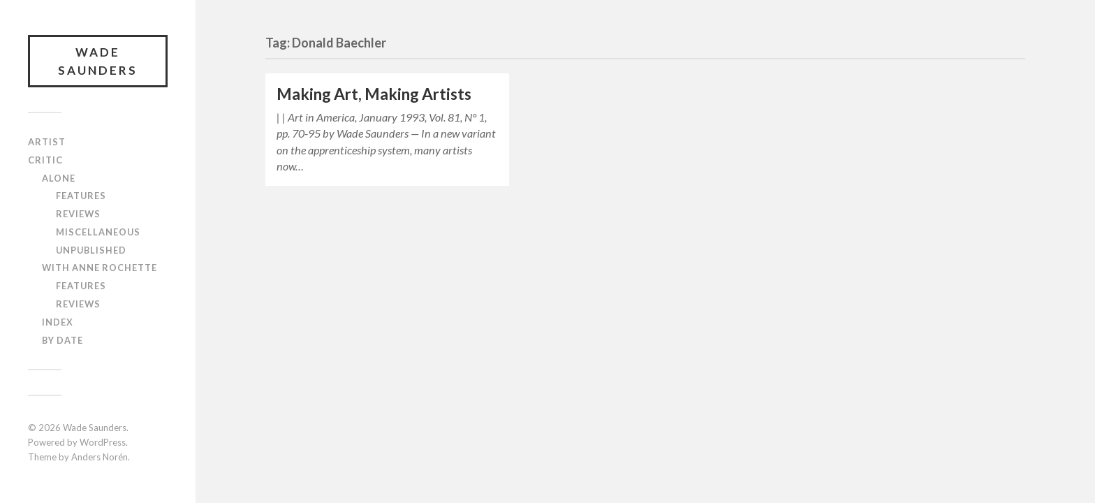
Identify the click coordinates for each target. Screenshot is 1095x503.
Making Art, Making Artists (374, 94)
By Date (62, 340)
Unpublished (91, 250)
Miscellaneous (98, 232)
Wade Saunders (98, 61)
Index (57, 322)
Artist (47, 141)
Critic (45, 160)
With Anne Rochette (99, 267)
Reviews (78, 213)
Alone (58, 178)
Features (81, 195)
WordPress (103, 442)
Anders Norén (99, 456)
